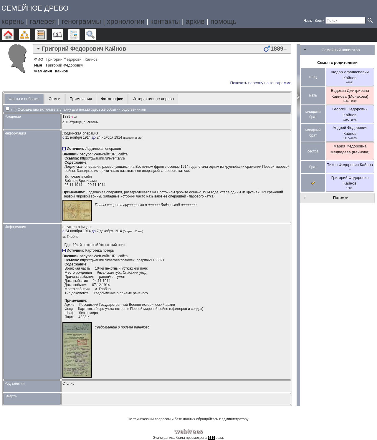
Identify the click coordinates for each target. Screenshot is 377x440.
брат (313, 167)
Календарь (62, 35)
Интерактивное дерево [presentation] (153, 99)
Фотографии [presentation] (112, 99)
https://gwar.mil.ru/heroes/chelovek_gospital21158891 (122, 260)
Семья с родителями (337, 62)
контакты (165, 21)
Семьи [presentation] (54, 99)
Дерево (13, 35)
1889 (66, 116)
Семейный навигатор (341, 50)
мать (313, 95)
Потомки (340, 197)
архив (195, 21)
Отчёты (79, 35)
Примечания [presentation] (81, 99)
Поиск (95, 35)
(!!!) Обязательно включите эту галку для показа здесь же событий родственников (76, 109)
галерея (43, 21)
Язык (307, 21)
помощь (224, 21)
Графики (29, 35)
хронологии (126, 21)
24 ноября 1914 (109, 137)
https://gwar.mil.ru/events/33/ (102, 158)
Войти (320, 21)
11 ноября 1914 (77, 137)
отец (313, 77)
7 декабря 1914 (109, 231)
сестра (313, 151)
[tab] (162, 49)
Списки (46, 35)
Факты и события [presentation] (24, 99)
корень (12, 21)
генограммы (81, 21)
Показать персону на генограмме (261, 83)
